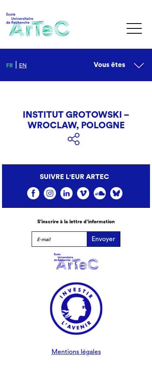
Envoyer (103, 239)
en (23, 66)
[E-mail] (59, 239)
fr (9, 66)
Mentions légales (76, 352)
